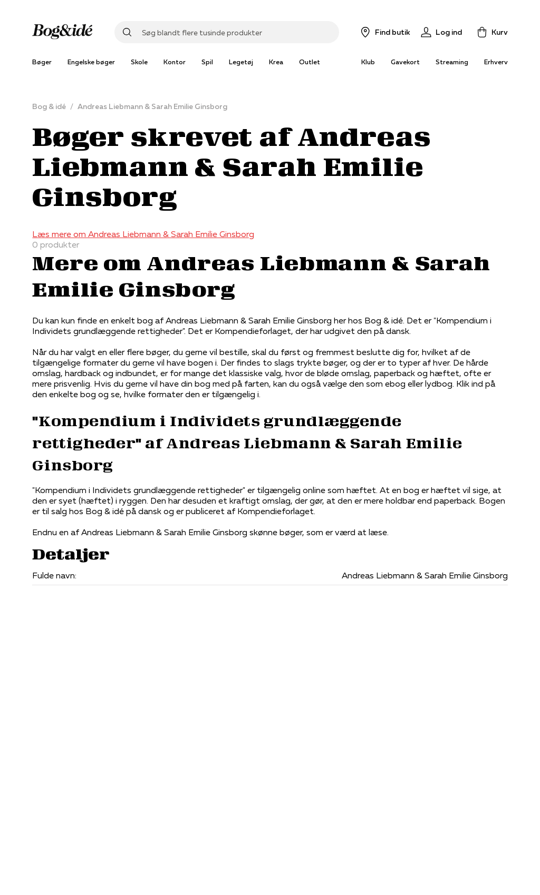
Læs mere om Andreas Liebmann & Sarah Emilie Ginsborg (143, 234)
